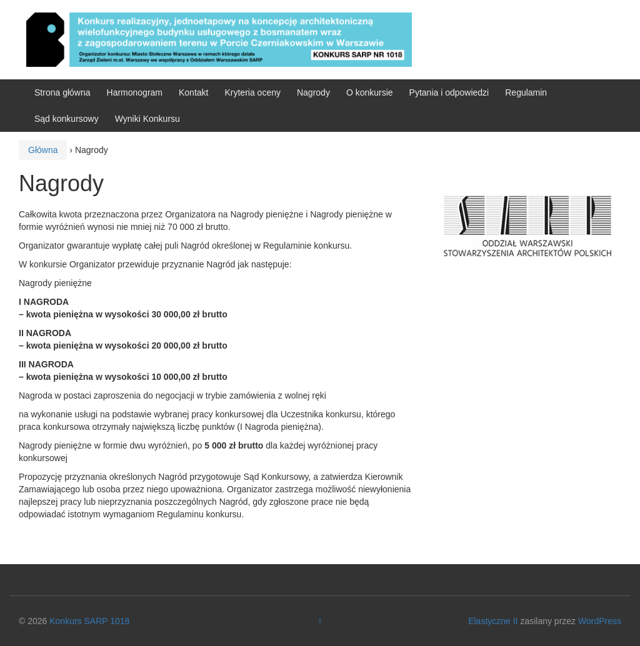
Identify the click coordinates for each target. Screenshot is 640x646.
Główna (43, 150)
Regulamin (526, 92)
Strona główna (62, 92)
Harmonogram (134, 92)
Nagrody (313, 92)
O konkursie (369, 92)
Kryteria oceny (252, 92)
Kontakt (193, 92)
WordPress (599, 621)
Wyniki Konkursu (147, 119)
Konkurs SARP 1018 (89, 621)
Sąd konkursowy (66, 119)
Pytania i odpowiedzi (449, 92)
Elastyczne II (493, 621)
